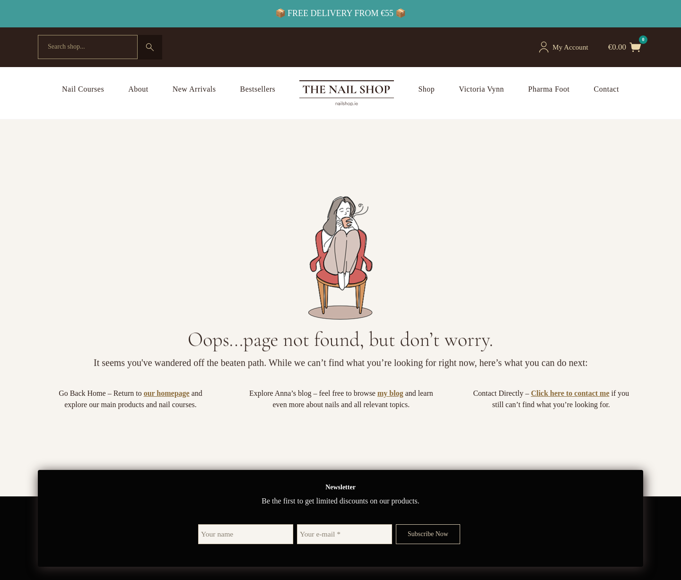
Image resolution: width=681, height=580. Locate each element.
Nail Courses (83, 89)
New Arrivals (194, 89)
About (138, 89)
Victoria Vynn (481, 89)
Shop (426, 89)
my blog (390, 393)
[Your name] (246, 534)
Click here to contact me (570, 393)
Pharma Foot (549, 89)
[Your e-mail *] (344, 534)
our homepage (167, 393)
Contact (606, 89)
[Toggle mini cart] (635, 47)
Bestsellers (258, 89)
